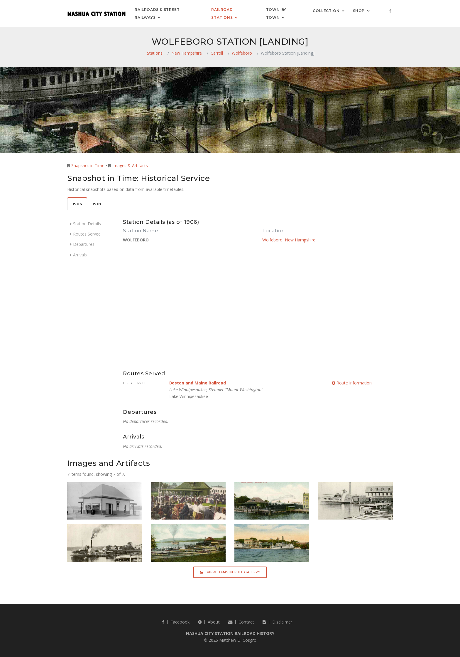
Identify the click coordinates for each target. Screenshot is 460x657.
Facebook (176, 622)
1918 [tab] (96, 204)
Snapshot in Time (87, 165)
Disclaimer (277, 622)
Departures (83, 244)
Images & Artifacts (130, 165)
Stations (155, 53)
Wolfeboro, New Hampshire (288, 240)
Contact (241, 622)
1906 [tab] (77, 204)
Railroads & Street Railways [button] (157, 13)
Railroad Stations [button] (222, 13)
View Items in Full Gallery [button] (230, 572)
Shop (359, 10)
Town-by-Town (277, 13)
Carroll (217, 53)
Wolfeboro (242, 53)
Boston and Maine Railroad (197, 383)
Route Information (352, 383)
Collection (326, 10)
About (209, 622)
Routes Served (87, 234)
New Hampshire (186, 53)
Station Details (87, 223)
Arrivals (80, 255)
